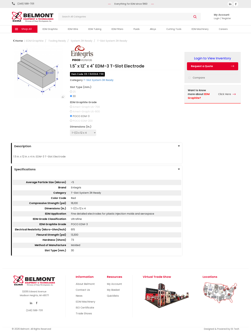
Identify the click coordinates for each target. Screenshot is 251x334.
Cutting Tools (173, 29)
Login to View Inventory (212, 58)
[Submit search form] (195, 16)
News (79, 296)
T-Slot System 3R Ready (112, 41)
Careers (223, 29)
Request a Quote (202, 66)
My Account (114, 284)
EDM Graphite (50, 29)
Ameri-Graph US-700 (86, 107)
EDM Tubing (94, 29)
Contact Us (83, 290)
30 (74, 96)
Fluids (137, 29)
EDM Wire (73, 29)
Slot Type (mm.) (80, 87)
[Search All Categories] (129, 16)
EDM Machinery (200, 29)
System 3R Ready (81, 41)
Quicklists (113, 296)
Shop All (26, 29)
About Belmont (85, 284)
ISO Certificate (85, 307)
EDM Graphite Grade (83, 102)
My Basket (113, 290)
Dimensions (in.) (80, 127)
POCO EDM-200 (83, 121)
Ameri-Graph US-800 (86, 111)
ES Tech (235, 328)
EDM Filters (117, 29)
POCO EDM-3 (81, 116)
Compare (196, 77)
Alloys (153, 29)
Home (18, 41)
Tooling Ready (57, 41)
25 (74, 92)
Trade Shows (84, 313)
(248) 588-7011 (25, 3)
